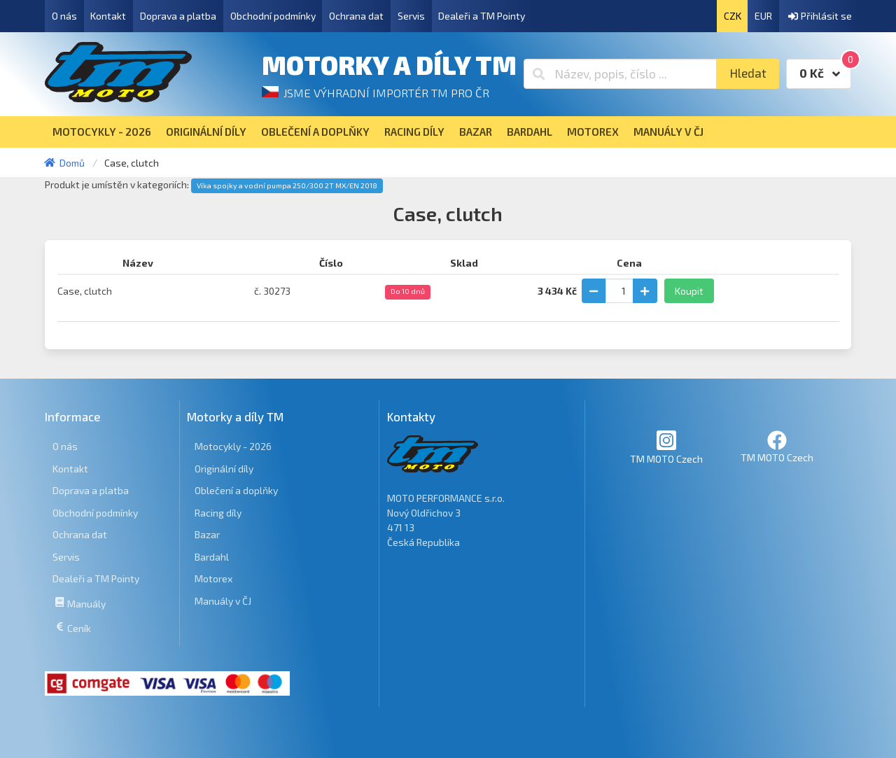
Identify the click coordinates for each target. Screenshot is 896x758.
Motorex (213, 578)
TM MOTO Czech (666, 447)
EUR (763, 16)
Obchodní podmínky (273, 16)
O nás (64, 16)
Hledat (747, 73)
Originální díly (224, 469)
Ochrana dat (356, 16)
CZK (732, 16)
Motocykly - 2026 (233, 446)
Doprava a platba (178, 16)
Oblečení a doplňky (236, 490)
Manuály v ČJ (223, 601)
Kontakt (108, 16)
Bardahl (212, 557)
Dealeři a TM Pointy (481, 16)
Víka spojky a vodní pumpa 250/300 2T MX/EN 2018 (287, 185)
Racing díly (218, 513)
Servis (411, 16)
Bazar (207, 534)
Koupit (689, 291)
